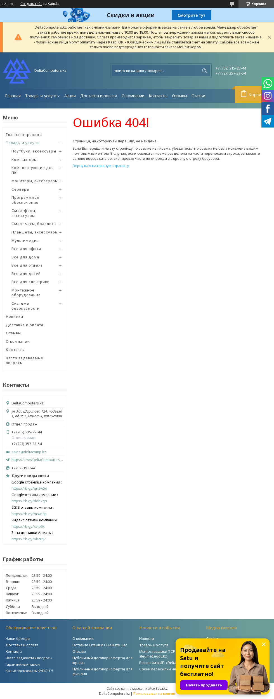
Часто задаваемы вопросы (29, 657)
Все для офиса (26, 248)
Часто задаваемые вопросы (24, 360)
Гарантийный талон (23, 664)
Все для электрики (30, 281)
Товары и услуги (40, 95)
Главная (13, 95)
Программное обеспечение (25, 200)
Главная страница (24, 134)
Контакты (158, 95)
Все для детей (26, 273)
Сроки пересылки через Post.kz (167, 669)
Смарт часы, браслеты (33, 223)
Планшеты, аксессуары (34, 232)
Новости (146, 638)
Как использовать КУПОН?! (29, 670)
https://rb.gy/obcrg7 (28, 539)
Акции (70, 95)
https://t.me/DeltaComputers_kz (37, 459)
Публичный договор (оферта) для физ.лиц (102, 671)
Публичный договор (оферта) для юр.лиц (102, 660)
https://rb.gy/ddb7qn (29, 501)
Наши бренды (18, 638)
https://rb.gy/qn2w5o (29, 488)
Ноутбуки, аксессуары (33, 151)
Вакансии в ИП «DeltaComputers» (168, 662)
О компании (133, 95)
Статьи (198, 95)
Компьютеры (24, 159)
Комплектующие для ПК (32, 170)
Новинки (14, 316)
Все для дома (25, 257)
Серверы (20, 189)
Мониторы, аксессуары (34, 180)
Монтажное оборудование (26, 293)
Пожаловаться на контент (154, 693)
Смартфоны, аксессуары (23, 213)
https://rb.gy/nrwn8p (29, 513)
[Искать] (204, 70)
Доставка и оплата (98, 95)
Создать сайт (31, 4)
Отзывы (179, 95)
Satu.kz (161, 688)
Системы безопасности (25, 306)
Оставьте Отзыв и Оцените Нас (99, 644)
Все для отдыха (27, 265)
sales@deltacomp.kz (28, 452)
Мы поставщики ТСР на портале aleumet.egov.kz (167, 654)
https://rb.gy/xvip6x (28, 526)
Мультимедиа (25, 240)
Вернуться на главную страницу (101, 165)
